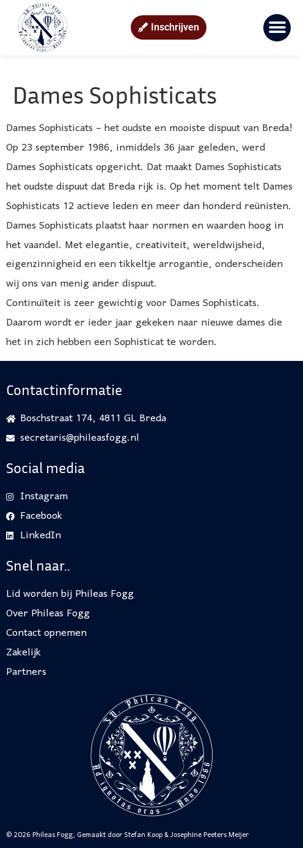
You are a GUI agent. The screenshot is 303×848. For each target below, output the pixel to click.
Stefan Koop (143, 835)
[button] (277, 27)
